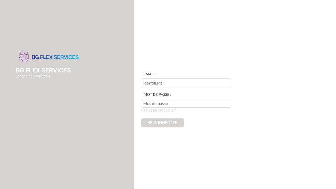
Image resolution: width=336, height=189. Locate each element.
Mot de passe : (157, 94)
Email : (150, 74)
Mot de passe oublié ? (158, 110)
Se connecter (162, 122)
